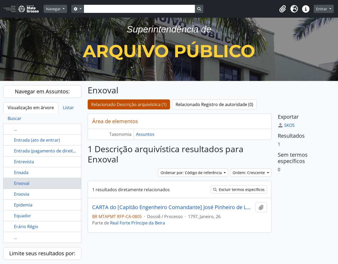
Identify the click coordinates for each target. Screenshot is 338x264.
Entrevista (24, 162)
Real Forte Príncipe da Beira (137, 223)
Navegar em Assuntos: (42, 91)
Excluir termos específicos (239, 189)
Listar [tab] (68, 108)
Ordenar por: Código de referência (192, 172)
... (15, 129)
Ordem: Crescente (249, 172)
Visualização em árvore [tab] (31, 108)
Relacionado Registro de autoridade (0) (214, 104)
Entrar (322, 8)
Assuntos (145, 134)
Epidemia (23, 205)
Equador (22, 216)
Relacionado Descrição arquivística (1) (129, 104)
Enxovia (21, 194)
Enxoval (21, 183)
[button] (282, 9)
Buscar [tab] (14, 118)
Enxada (21, 172)
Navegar (54, 8)
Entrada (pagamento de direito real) (50, 151)
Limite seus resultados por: (42, 253)
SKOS (286, 125)
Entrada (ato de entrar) (37, 140)
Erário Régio (26, 226)
